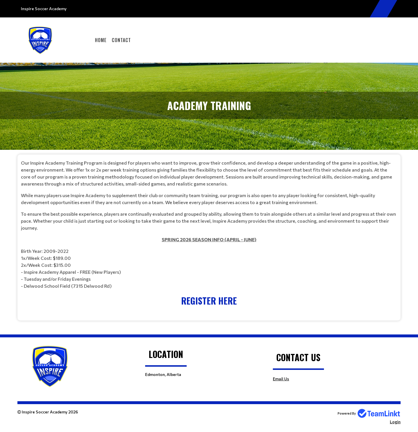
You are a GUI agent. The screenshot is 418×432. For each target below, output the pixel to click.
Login (395, 421)
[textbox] (209, 233)
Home (101, 40)
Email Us (281, 378)
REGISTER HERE (209, 300)
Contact (121, 40)
